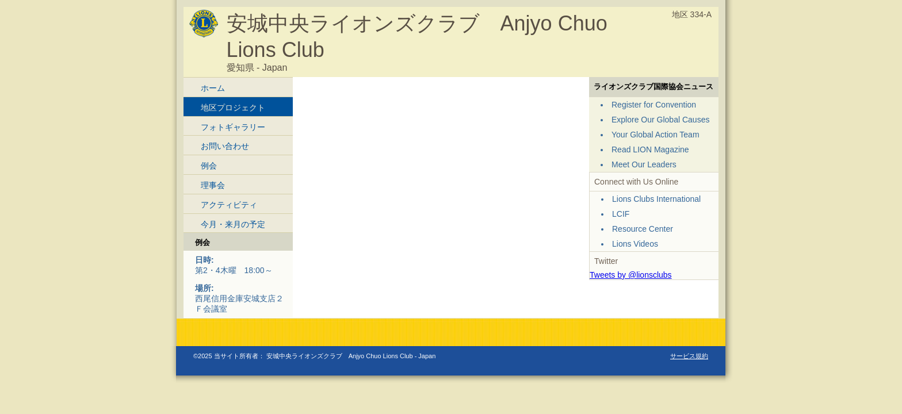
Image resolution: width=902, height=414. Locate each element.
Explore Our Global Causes (660, 119)
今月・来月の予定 (233, 224)
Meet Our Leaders (643, 164)
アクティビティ (229, 204)
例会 (209, 165)
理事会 (213, 185)
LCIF (620, 213)
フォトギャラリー (233, 127)
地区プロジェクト (233, 107)
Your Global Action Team (655, 134)
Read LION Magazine (650, 149)
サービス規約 (689, 355)
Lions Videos (635, 243)
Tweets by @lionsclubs (631, 274)
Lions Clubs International (656, 199)
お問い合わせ (225, 146)
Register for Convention (653, 104)
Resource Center (642, 228)
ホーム (213, 88)
